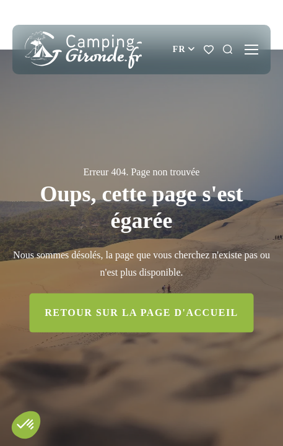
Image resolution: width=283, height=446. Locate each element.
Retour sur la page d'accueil (141, 312)
